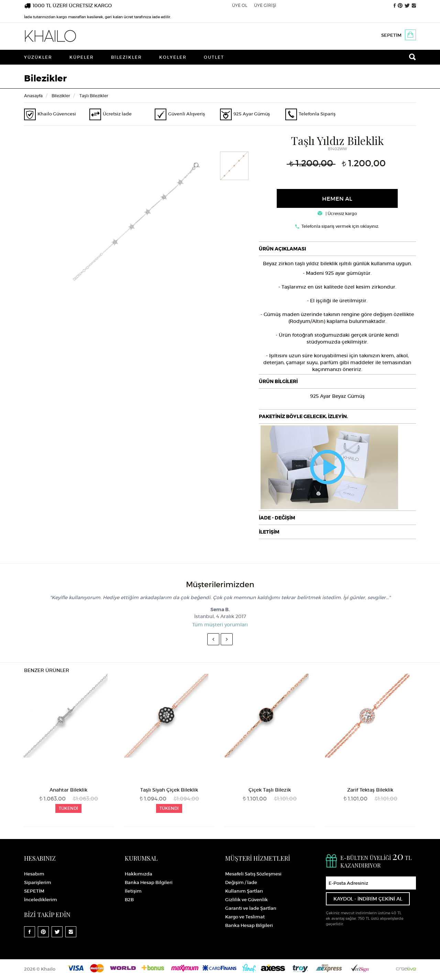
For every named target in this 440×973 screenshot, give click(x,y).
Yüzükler (38, 57)
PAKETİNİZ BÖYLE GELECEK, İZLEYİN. (303, 416)
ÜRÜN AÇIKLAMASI (282, 249)
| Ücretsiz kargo (337, 213)
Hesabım (34, 874)
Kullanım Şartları (244, 891)
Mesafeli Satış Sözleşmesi (253, 874)
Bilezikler (126, 57)
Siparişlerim (37, 882)
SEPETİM (391, 35)
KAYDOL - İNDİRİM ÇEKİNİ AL (367, 899)
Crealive (406, 968)
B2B (129, 900)
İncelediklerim (40, 900)
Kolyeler (173, 57)
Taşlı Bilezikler (93, 95)
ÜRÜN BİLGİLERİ (278, 381)
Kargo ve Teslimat (245, 917)
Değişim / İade (241, 882)
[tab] (337, 249)
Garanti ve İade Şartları (250, 908)
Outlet (214, 57)
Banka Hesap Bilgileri (149, 882)
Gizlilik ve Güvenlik (246, 900)
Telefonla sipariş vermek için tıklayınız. (340, 226)
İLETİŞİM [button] (269, 532)
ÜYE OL (239, 5)
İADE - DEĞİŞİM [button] (277, 518)
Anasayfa (33, 95)
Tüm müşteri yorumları (220, 625)
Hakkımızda (138, 874)
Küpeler (81, 57)
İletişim (133, 891)
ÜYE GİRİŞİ (265, 5)
